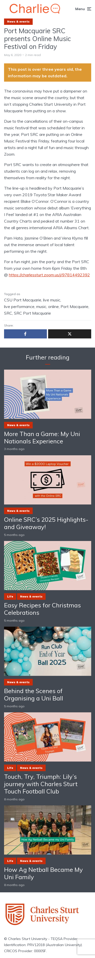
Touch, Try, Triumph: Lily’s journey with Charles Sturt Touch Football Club (41, 784)
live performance (19, 306)
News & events (18, 21)
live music (51, 299)
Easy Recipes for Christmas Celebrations (42, 609)
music (41, 306)
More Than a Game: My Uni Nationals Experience (42, 437)
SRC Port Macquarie (32, 313)
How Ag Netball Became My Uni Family (43, 873)
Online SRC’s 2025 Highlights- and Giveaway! (46, 523)
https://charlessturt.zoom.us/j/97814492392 (49, 274)
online (53, 306)
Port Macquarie (74, 306)
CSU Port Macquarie (22, 299)
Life (10, 596)
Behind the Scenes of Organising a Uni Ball (33, 694)
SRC (8, 313)
